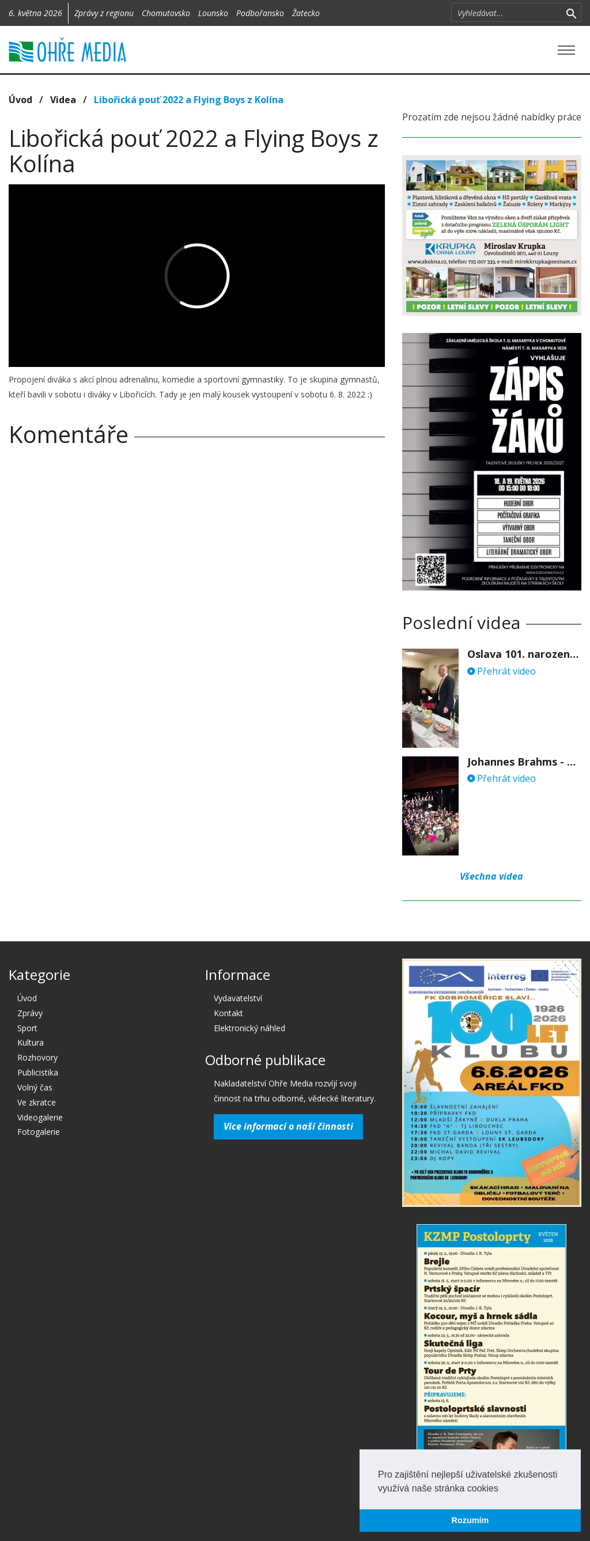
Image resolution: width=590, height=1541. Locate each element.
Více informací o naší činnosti (288, 1126)
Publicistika (37, 1072)
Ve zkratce (36, 1102)
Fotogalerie (38, 1131)
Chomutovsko (166, 12)
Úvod (20, 99)
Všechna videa (491, 876)
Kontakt (228, 1013)
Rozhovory (37, 1057)
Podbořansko (260, 12)
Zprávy (30, 1013)
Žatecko (306, 12)
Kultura (30, 1042)
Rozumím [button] (470, 1520)
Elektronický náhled (249, 1028)
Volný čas (34, 1087)
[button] (502, 1489)
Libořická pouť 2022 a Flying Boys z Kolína (188, 99)
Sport (27, 1028)
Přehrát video (501, 671)
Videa (63, 99)
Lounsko (213, 12)
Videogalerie (40, 1117)
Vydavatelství (238, 998)
